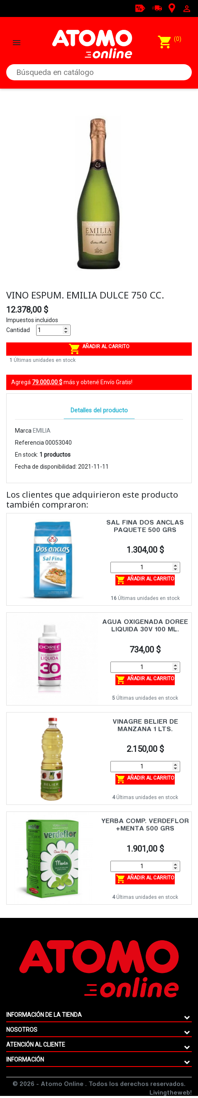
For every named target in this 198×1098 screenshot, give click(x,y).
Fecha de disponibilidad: (46, 466)
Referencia (29, 442)
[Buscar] (99, 72)
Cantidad (18, 330)
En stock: (26, 454)
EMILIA (42, 430)
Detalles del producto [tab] (99, 410)
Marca (23, 430)
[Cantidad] (53, 330)
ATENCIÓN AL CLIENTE (35, 1044)
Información (25, 1059)
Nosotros (21, 1029)
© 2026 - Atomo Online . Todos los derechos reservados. (99, 1085)
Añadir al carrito (99, 349)
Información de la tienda (44, 1014)
